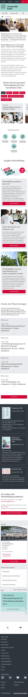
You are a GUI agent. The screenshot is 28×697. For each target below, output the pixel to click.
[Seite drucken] (20, 627)
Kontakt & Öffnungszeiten (14, 513)
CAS (4, 96)
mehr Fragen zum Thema (20, 589)
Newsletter (16, 684)
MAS (16, 92)
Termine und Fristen (5, 658)
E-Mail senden (14, 561)
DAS (22, 92)
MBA (9, 92)
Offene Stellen (4, 642)
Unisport (3, 667)
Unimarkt (3, 650)
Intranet (2, 669)
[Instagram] (2, 678)
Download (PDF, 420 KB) (18, 411)
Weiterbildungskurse (16, 96)
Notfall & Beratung (5, 655)
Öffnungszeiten (7, 554)
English (3, 1)
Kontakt (2, 687)
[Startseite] (2, 17)
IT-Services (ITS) (5, 653)
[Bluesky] (25, 678)
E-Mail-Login (4, 639)
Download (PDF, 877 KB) (18, 444)
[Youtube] (17, 678)
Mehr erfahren (14, 203)
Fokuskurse (6, 99)
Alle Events (14, 396)
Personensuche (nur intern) (7, 647)
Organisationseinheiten (11, 1)
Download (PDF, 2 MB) (17, 472)
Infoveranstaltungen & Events (9, 580)
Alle (3, 92)
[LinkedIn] (10, 678)
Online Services (4, 644)
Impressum (3, 682)
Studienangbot (5, 571)
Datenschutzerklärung (19, 682)
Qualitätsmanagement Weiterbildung (11, 576)
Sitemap (3, 684)
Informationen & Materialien (8, 584)
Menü (23, 13)
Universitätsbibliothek (6, 661)
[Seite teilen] (7, 627)
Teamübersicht (7, 556)
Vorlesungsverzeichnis (6, 664)
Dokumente (17, 1)
